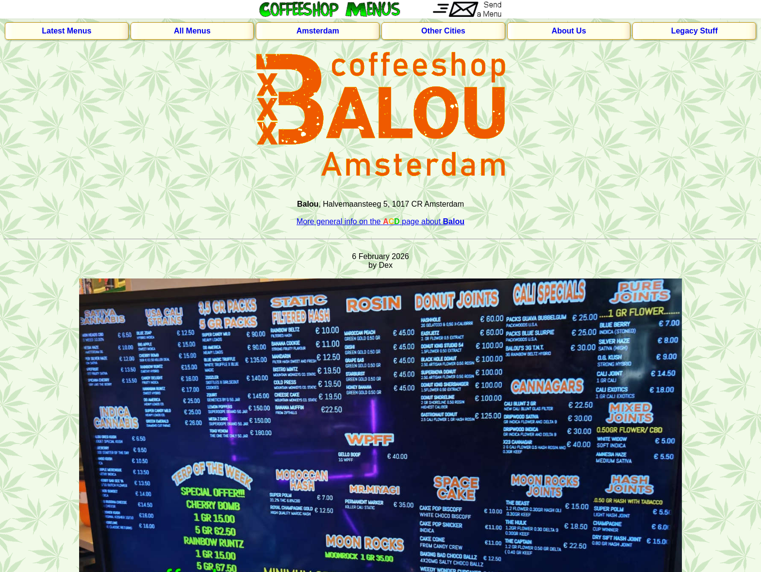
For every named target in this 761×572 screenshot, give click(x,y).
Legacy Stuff (694, 31)
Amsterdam (318, 31)
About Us (568, 31)
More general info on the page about (380, 221)
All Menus (192, 31)
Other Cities (443, 31)
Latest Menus (66, 31)
